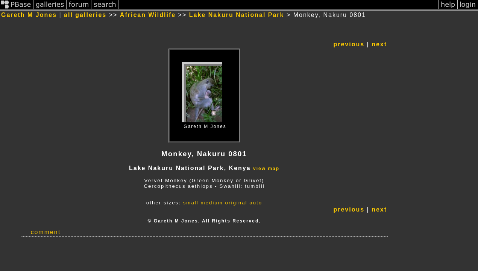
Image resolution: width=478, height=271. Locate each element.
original (236, 203)
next (379, 44)
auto (255, 203)
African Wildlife (148, 15)
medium (211, 203)
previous (348, 44)
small (191, 203)
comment (45, 232)
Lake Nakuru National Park (236, 15)
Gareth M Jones (29, 15)
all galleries (85, 15)
